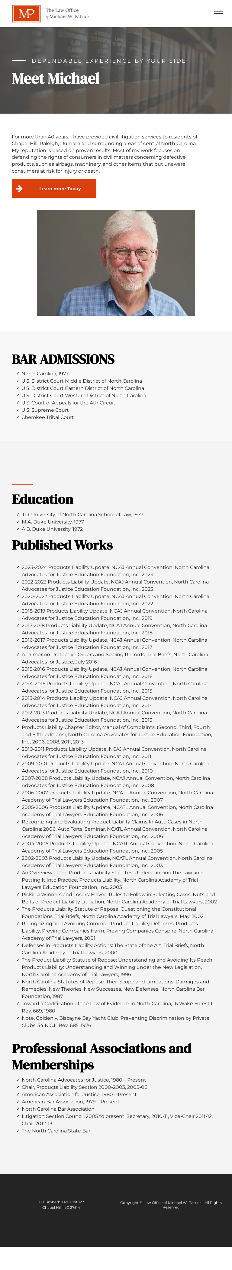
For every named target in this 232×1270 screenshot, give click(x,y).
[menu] (219, 14)
